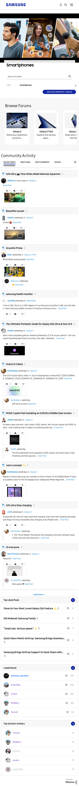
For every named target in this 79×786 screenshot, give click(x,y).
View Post (7, 185)
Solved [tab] (57, 162)
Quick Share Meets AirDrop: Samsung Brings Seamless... (34, 638)
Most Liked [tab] (25, 162)
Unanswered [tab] (9, 166)
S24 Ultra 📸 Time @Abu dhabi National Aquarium (33, 173)
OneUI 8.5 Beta (14, 364)
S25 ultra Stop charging (19, 505)
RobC (9, 255)
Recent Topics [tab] (10, 162)
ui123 (9, 512)
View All (39, 600)
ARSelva (11, 180)
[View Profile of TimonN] (14, 712)
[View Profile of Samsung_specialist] (19, 676)
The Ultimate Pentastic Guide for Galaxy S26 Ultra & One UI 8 (39, 323)
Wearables (31, 301)
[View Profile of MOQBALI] (15, 703)
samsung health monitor (19, 294)
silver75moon (13, 554)
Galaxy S (17, 131)
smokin (10, 330)
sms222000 (16, 580)
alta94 (10, 420)
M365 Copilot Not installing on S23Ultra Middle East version (39, 413)
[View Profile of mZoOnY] (16, 751)
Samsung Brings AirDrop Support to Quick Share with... (34, 652)
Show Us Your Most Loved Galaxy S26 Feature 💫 (30, 608)
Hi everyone (12, 547)
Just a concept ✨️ (15, 465)
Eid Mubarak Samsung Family (20, 618)
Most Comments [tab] (42, 162)
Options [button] (71, 86)
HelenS (10, 217)
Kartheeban (12, 371)
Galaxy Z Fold (46, 131)
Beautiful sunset (15, 211)
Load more (38, 594)
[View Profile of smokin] (14, 694)
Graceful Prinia (14, 248)
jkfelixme (15, 281)
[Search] (40, 76)
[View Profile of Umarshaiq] (15, 685)
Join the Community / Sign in (59, 92)
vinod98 (11, 301)
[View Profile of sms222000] (18, 769)
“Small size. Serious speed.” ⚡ (21, 628)
